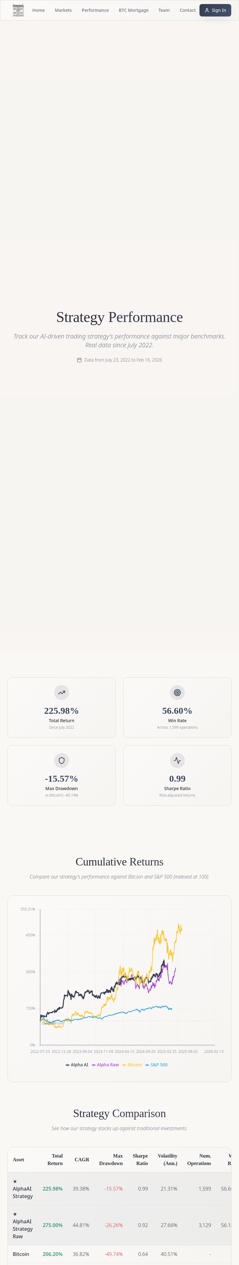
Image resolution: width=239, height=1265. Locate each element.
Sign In (215, 10)
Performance (95, 10)
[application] (119, 988)
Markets (63, 10)
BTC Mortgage (133, 10)
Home (38, 10)
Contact (188, 10)
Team (164, 10)
